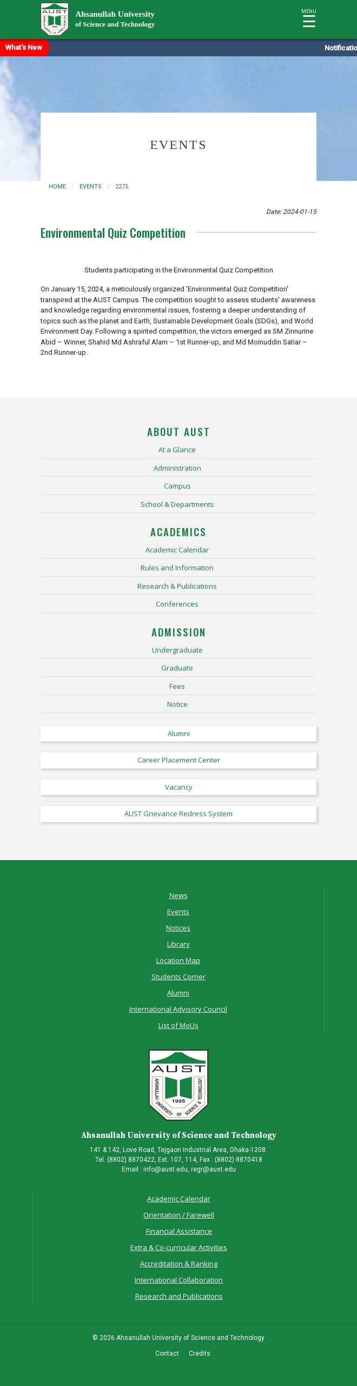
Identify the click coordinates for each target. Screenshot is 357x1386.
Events (178, 911)
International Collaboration (179, 1280)
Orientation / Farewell (178, 1215)
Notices (178, 928)
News (178, 895)
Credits (199, 1353)
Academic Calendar (178, 1198)
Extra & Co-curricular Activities (178, 1247)
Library (178, 944)
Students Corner (178, 976)
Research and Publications (179, 1296)
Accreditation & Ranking (178, 1263)
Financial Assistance (179, 1231)
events (91, 186)
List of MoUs (178, 1025)
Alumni (178, 993)
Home (57, 186)
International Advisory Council (178, 1009)
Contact (167, 1353)
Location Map (178, 960)
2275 (121, 186)
